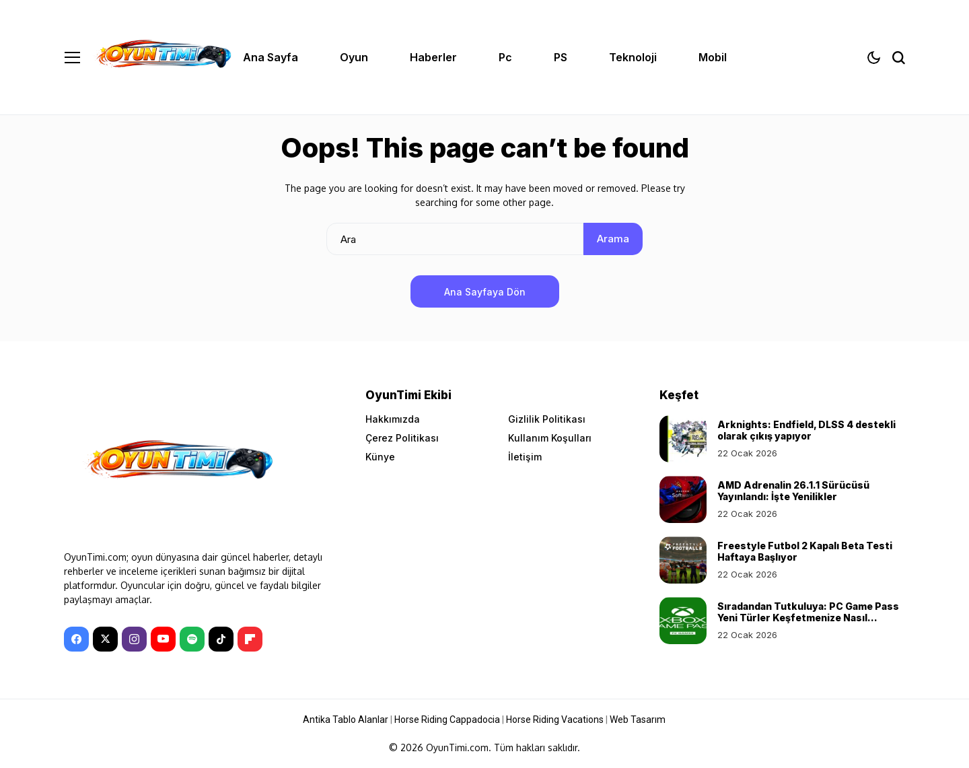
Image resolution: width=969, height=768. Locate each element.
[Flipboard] (250, 639)
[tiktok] (221, 639)
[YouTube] (163, 639)
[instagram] (134, 639)
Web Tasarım (638, 719)
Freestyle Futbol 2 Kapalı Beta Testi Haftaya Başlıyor (804, 551)
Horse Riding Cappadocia (447, 719)
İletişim (525, 456)
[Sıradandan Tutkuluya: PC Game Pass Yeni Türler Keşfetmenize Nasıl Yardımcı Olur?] (683, 620)
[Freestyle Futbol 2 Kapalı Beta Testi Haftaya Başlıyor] (683, 560)
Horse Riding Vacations (555, 719)
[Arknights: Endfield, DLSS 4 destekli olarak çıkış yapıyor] (683, 438)
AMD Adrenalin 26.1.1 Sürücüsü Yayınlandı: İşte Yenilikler (793, 490)
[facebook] (76, 639)
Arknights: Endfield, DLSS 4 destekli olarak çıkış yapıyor (806, 430)
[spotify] (192, 639)
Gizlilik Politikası (546, 419)
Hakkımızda (392, 419)
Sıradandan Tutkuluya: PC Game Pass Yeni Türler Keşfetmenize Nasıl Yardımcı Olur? (808, 617)
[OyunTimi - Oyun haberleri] (161, 57)
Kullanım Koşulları (549, 438)
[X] (105, 639)
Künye (380, 456)
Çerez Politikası (402, 438)
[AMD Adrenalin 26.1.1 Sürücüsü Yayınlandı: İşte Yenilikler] (683, 499)
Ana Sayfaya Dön (485, 292)
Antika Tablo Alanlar (345, 719)
